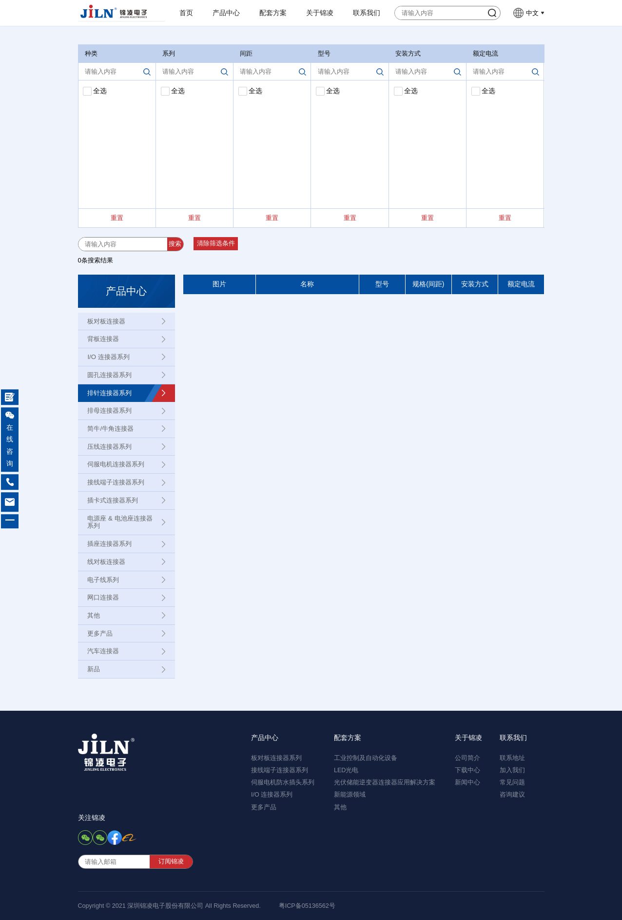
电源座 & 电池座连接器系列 (119, 522)
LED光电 (346, 770)
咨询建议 (512, 794)
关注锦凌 (91, 817)
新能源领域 (350, 794)
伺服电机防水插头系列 (282, 782)
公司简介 (467, 758)
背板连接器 (103, 338)
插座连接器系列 (109, 543)
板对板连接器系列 (276, 758)
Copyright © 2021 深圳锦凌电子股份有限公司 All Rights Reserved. (169, 905)
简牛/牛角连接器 (110, 428)
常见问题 (512, 782)
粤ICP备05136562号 (307, 905)
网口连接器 (103, 597)
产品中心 (226, 13)
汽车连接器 (103, 651)
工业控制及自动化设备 (365, 758)
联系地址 (512, 758)
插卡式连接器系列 (112, 500)
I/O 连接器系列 (108, 356)
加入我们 (512, 770)
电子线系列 (103, 579)
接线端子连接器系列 (115, 482)
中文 (532, 13)
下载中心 (467, 770)
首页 (186, 13)
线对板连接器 (106, 561)
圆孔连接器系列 (109, 375)
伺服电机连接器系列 (115, 464)
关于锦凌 (319, 13)
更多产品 (100, 633)
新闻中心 (467, 782)
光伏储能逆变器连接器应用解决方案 (384, 782)
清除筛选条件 (216, 243)
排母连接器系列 (109, 410)
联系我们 (366, 13)
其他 (93, 615)
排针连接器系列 (109, 393)
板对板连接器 (106, 321)
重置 (117, 217)
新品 (93, 669)
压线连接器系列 (109, 446)
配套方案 (273, 13)
